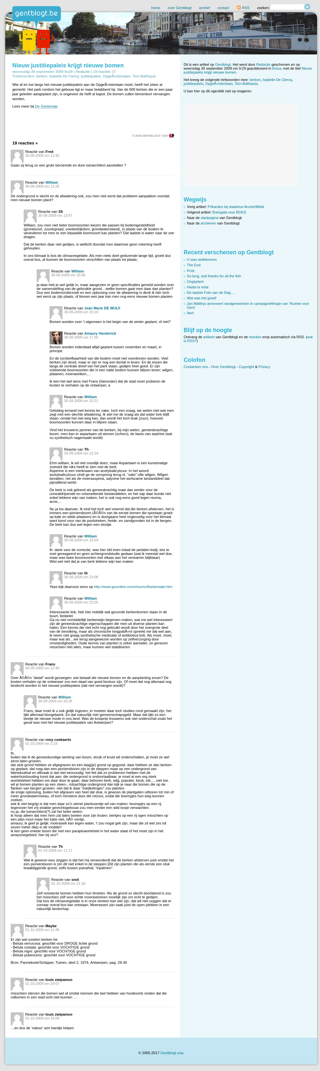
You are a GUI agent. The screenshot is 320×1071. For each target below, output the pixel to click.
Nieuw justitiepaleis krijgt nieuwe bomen (68, 65)
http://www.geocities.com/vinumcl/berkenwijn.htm (133, 587)
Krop (190, 270)
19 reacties (102, 72)
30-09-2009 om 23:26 (81, 602)
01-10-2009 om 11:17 (55, 850)
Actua (276, 68)
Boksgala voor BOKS (229, 212)
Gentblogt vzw (171, 1053)
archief (204, 8)
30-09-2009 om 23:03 (81, 540)
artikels (208, 337)
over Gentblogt (179, 8)
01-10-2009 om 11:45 (42, 930)
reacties (255, 337)
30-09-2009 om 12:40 (42, 668)
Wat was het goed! (201, 298)
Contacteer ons (196, 367)
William (51, 182)
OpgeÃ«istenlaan (117, 76)
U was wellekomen (202, 259)
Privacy (264, 367)
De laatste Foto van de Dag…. (211, 292)
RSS (242, 8)
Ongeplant (195, 281)
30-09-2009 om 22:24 (81, 453)
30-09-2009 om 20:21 (81, 401)
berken (41, 76)
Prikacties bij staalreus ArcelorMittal (236, 207)
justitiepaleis (91, 76)
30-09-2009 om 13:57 (55, 215)
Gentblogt (223, 64)
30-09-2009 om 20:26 (55, 701)
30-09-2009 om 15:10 (81, 312)
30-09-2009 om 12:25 (42, 186)
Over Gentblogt (223, 367)
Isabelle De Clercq (64, 76)
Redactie (83, 72)
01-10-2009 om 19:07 (42, 983)
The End (193, 265)
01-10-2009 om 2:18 (41, 743)
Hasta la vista (198, 287)
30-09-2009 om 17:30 (81, 337)
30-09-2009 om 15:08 (68, 275)
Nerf (190, 313)
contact (223, 8)
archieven (208, 223)
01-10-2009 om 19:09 (42, 1018)
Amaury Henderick (100, 333)
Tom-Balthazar (144, 76)
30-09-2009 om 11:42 (42, 155)
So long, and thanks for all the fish (214, 276)
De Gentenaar (46, 106)
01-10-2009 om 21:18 (68, 883)
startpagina (210, 218)
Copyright (246, 367)
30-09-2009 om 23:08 (81, 577)
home (155, 8)
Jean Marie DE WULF (102, 308)
